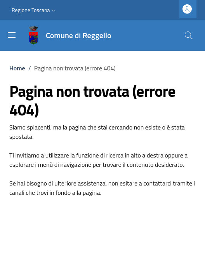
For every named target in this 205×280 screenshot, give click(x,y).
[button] (34, 10)
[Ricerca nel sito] (188, 35)
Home (17, 68)
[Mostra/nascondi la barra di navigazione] (12, 35)
